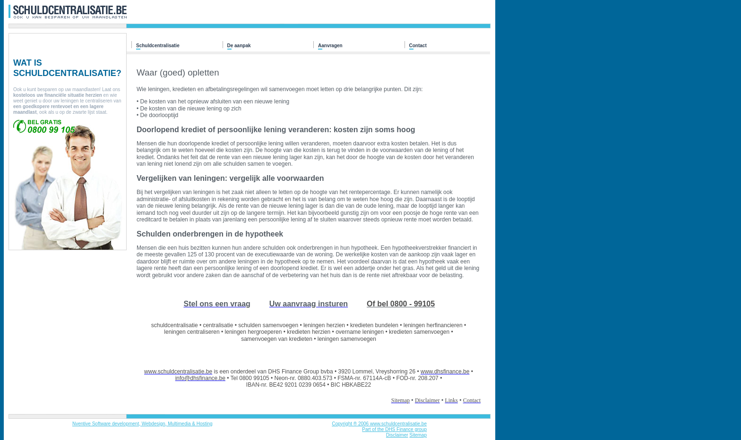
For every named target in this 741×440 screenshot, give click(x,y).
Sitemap (418, 435)
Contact (418, 45)
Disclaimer (397, 435)
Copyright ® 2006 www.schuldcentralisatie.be (379, 423)
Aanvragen (330, 45)
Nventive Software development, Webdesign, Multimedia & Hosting (142, 423)
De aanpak (239, 45)
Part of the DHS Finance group (394, 429)
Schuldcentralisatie (158, 45)
